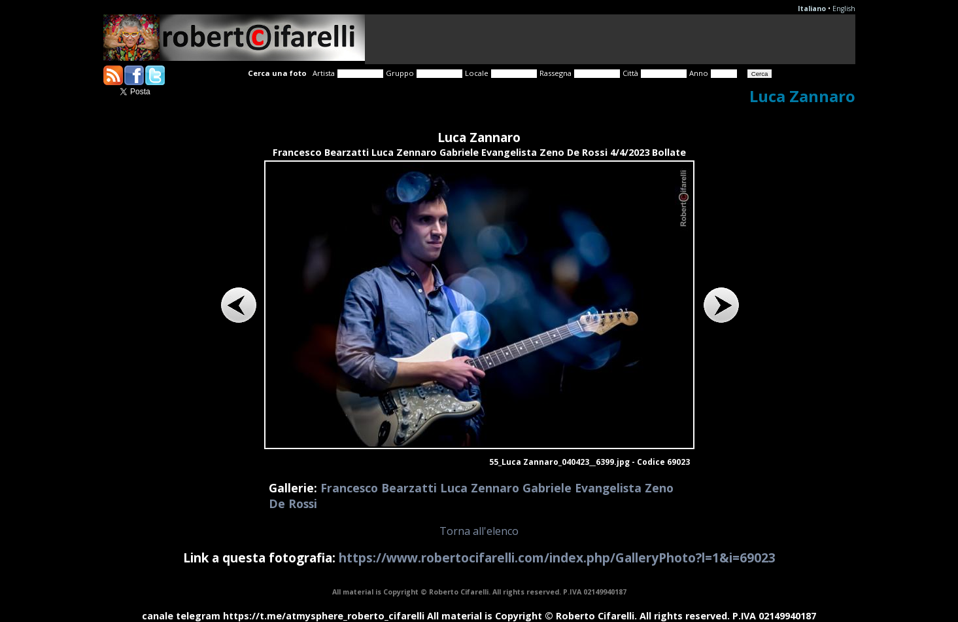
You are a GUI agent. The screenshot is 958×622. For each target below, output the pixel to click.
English (843, 8)
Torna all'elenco (479, 531)
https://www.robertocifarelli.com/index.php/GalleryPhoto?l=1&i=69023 (557, 557)
